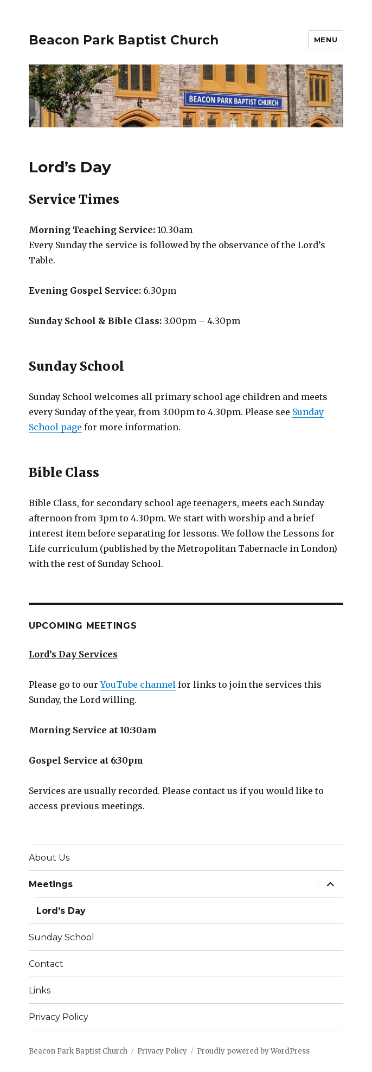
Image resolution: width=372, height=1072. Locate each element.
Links (39, 990)
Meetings (51, 884)
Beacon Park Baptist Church (124, 40)
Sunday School (61, 937)
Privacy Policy (58, 1017)
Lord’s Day (61, 911)
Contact (46, 964)
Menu (325, 39)
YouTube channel (138, 684)
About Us (49, 858)
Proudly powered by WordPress (253, 1051)
